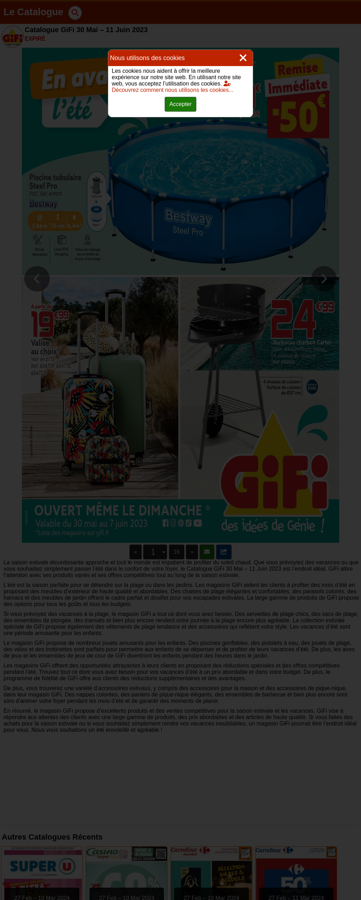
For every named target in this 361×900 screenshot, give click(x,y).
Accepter (180, 104)
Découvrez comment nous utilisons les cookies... (172, 87)
